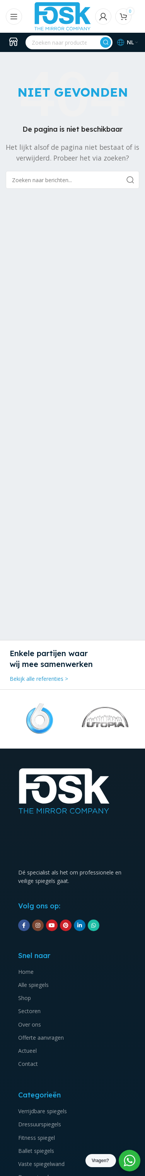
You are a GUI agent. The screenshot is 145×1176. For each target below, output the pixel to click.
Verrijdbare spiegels (42, 1111)
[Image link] (64, 790)
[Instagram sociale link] (38, 925)
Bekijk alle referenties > (39, 678)
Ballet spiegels (36, 1150)
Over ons (29, 1024)
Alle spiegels (33, 984)
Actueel (27, 1050)
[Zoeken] (69, 42)
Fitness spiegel (36, 1137)
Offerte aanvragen (41, 1037)
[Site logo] (63, 16)
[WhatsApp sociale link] (93, 925)
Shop (24, 998)
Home (26, 971)
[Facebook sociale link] (24, 925)
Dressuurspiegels (39, 1124)
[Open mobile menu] (14, 16)
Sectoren (29, 1011)
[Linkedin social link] (79, 925)
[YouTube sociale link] (52, 925)
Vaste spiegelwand (41, 1164)
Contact (28, 1063)
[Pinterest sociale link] (66, 925)
